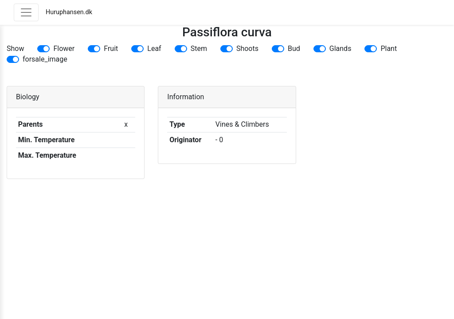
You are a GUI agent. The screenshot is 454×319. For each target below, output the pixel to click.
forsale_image (45, 59)
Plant (388, 48)
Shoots (247, 48)
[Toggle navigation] (26, 12)
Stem (199, 48)
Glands (340, 48)
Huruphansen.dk (69, 12)
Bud (294, 48)
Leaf (154, 48)
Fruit (111, 48)
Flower (63, 48)
